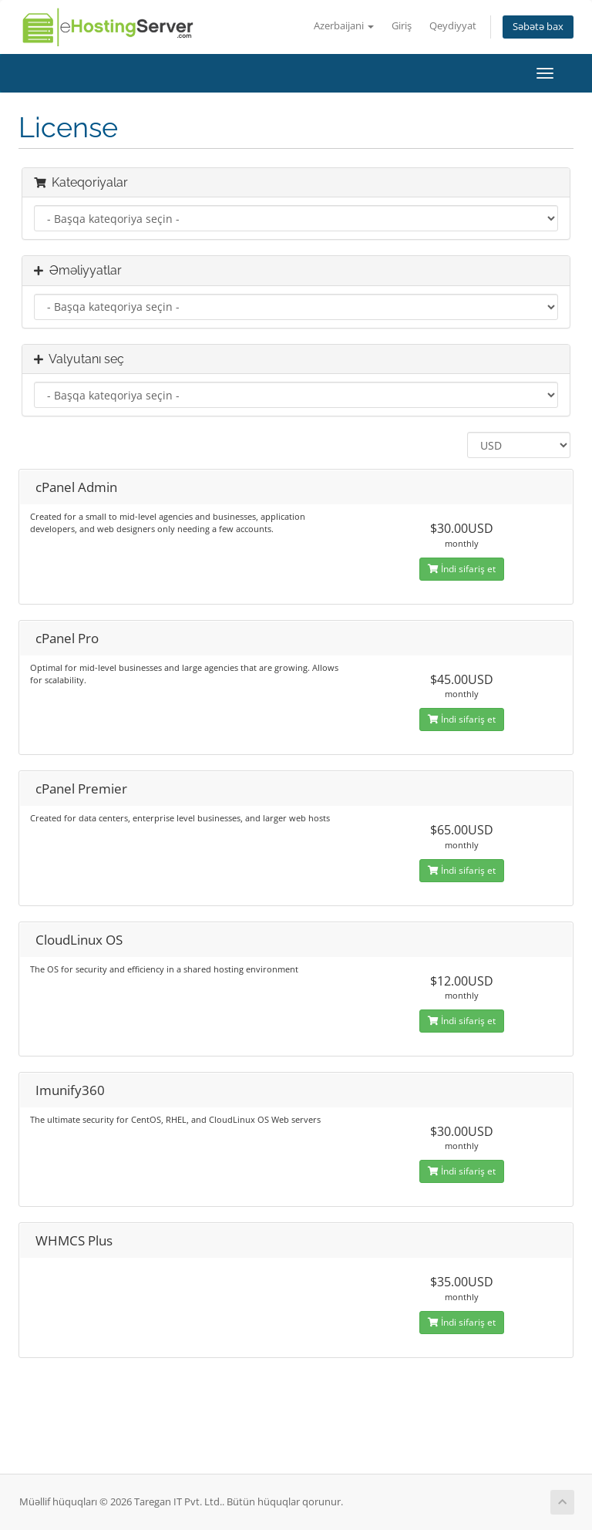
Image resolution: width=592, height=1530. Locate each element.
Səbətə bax (538, 26)
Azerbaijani (344, 25)
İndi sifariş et (462, 568)
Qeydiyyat (452, 25)
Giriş (402, 25)
